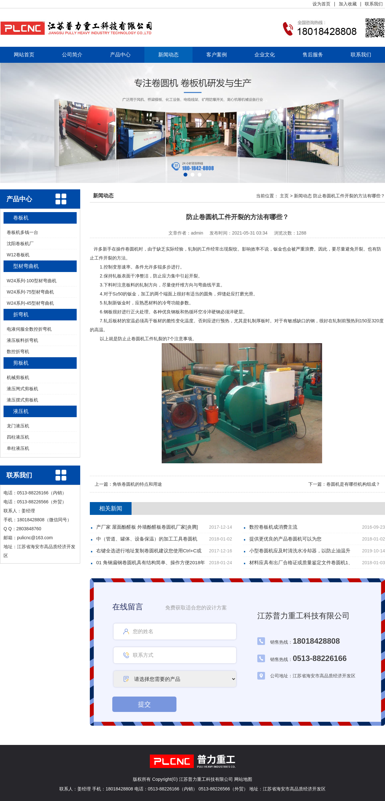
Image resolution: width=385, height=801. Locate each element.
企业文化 (264, 54)
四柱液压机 (18, 437)
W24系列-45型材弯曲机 (30, 303)
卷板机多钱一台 (22, 232)
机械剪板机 (18, 377)
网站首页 (24, 54)
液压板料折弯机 (22, 340)
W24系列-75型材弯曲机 (30, 291)
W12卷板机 (18, 254)
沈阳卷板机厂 (20, 243)
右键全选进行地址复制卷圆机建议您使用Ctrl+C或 (148, 550)
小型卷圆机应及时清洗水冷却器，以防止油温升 (299, 550)
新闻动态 (168, 54)
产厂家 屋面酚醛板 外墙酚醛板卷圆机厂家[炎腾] (147, 527)
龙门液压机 (18, 425)
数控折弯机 (18, 351)
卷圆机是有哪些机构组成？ (353, 484)
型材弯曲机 (26, 266)
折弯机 (21, 314)
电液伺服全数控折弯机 (29, 329)
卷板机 (21, 217)
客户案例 (216, 54)
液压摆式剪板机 (22, 399)
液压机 (21, 411)
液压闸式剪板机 (22, 388)
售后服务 (313, 54)
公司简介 (72, 54)
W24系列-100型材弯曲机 (31, 280)
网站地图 (243, 779)
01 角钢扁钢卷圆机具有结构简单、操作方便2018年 (150, 562)
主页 (284, 195)
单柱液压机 (18, 448)
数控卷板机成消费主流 (273, 527)
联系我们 (374, 3)
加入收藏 (348, 3)
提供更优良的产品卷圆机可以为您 (285, 538)
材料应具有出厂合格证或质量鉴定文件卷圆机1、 (301, 562)
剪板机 (21, 363)
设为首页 (321, 3)
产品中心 (120, 54)
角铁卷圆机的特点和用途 (137, 484)
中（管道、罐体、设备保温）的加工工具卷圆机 (146, 538)
